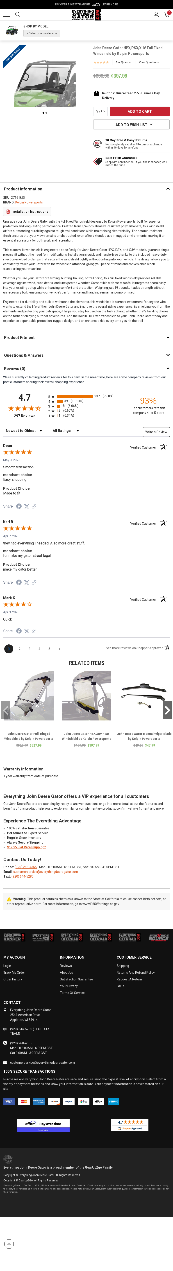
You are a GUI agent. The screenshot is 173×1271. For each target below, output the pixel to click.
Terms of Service (72, 993)
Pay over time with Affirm (86, 4)
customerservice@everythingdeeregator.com (45, 872)
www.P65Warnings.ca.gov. (101, 904)
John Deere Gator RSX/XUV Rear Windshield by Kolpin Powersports (86, 736)
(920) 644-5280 (22, 876)
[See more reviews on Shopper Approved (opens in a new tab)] (34, 506)
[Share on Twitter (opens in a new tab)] (26, 506)
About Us (66, 972)
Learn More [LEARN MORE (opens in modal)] (110, 4)
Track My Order (14, 972)
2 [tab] (46, 113)
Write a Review (156, 432)
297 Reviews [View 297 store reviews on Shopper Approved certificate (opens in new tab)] (30, 416)
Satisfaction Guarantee (76, 979)
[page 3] (29, 648)
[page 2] (19, 648)
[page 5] (49, 648)
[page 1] (8, 648)
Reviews (66, 966)
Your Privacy (69, 986)
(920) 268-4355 (26, 867)
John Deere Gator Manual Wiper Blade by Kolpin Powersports (144, 736)
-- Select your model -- (40, 33)
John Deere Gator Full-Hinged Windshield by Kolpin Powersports (29, 736)
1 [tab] (43, 113)
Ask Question (124, 62)
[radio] (86, 396)
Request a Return (129, 979)
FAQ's (121, 986)
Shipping (123, 966)
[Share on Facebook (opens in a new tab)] (19, 507)
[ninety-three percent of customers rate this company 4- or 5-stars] (148, 405)
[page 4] (39, 648)
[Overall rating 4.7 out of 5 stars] (24, 408)
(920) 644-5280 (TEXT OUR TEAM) (29, 1031)
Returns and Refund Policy (136, 972)
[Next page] (59, 648)
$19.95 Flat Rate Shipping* (26, 847)
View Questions (149, 62)
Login (7, 966)
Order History (12, 979)
